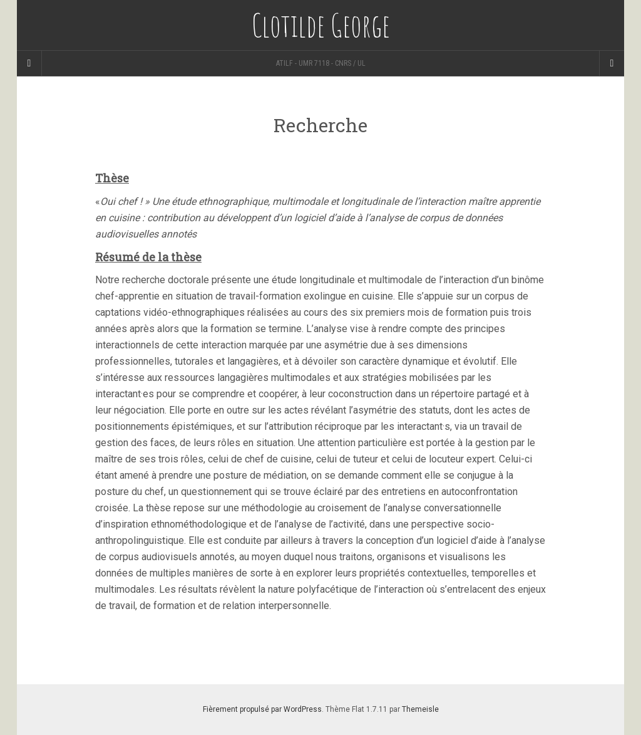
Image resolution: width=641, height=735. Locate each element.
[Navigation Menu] (611, 63)
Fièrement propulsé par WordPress (262, 709)
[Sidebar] (29, 63)
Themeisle (420, 709)
